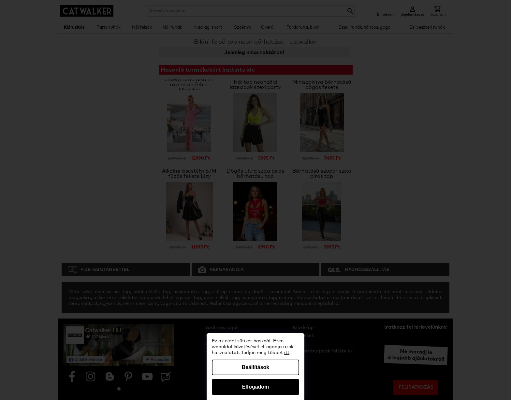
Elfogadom (255, 387)
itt (286, 352)
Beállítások (255, 367)
